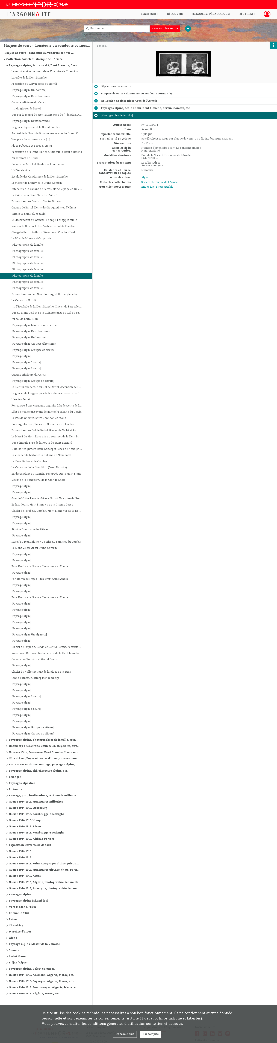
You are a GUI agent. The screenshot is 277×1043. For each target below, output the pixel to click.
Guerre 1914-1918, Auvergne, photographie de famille (44, 888)
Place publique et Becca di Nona (31, 146)
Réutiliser (247, 14)
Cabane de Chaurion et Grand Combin (35, 659)
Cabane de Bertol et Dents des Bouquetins (37, 164)
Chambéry (16, 925)
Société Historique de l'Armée (159, 182)
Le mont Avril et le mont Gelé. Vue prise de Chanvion (44, 71)
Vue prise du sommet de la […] (30, 139)
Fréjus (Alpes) (18, 962)
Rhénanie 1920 (19, 913)
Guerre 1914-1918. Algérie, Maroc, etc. (34, 993)
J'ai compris (151, 1034)
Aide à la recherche (99, 34)
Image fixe (148, 187)
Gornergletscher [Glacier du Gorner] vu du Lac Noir (43, 424)
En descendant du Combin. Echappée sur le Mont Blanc (46, 474)
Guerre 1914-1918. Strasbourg (28, 808)
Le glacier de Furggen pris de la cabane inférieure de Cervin (46, 393)
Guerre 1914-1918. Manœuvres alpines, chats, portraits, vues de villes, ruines (44, 870)
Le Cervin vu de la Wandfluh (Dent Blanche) (39, 467)
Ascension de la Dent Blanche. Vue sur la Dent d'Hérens (46, 152)
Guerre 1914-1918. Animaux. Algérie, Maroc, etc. (41, 975)
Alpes (144, 177)
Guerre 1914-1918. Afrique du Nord (31, 839)
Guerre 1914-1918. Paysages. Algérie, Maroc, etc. (41, 981)
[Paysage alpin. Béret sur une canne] (34, 325)
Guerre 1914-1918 (20, 851)
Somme (14, 950)
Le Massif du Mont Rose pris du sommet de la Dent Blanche (46, 436)
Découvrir (175, 14)
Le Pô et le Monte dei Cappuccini (31, 238)
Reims (13, 919)
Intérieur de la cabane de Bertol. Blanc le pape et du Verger (46, 189)
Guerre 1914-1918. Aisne (25, 826)
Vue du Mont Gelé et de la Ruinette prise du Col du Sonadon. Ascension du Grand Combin (46, 313)
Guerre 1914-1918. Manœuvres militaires (36, 802)
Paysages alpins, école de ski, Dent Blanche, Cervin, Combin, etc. (44, 65)
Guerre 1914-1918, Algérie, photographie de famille (43, 882)
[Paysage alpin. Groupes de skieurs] (33, 350)
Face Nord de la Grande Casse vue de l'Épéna (39, 566)
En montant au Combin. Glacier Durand (36, 201)
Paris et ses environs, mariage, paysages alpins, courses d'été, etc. (44, 764)
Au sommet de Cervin (25, 158)
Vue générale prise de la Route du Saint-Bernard (41, 443)
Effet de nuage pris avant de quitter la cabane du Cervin (46, 412)
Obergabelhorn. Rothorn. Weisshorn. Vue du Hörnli (43, 232)
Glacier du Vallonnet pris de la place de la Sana (41, 672)
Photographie (164, 187)
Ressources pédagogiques (211, 14)
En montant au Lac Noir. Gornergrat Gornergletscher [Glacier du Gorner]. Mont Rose (46, 294)
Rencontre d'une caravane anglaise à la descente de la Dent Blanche (46, 406)
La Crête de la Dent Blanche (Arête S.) (34, 195)
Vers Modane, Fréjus (23, 907)
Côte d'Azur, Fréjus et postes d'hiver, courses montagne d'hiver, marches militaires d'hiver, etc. (44, 758)
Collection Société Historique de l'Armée (34, 59)
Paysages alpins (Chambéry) (28, 901)
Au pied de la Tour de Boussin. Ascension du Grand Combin (46, 133)
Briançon (15, 777)
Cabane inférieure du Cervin (28, 102)
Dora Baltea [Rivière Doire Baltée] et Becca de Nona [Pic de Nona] (46, 449)
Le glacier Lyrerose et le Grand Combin (35, 127)
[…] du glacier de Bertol (26, 109)
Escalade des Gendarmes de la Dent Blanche (39, 177)
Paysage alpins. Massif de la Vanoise (34, 944)
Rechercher (149, 14)
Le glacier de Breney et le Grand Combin (36, 183)
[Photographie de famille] (27, 245)
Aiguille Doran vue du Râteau (30, 529)
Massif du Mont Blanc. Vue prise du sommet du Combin (46, 542)
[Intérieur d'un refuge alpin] (28, 214)
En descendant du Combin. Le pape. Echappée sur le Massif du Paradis (46, 220)
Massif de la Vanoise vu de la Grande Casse (38, 480)
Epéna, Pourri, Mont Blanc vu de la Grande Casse (42, 505)
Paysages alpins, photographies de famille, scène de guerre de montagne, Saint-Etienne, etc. (44, 740)
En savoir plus (125, 1034)
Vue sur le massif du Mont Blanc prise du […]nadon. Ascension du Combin (46, 115)
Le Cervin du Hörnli (23, 300)
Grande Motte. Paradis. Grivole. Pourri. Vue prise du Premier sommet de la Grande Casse (46, 498)
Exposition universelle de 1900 (30, 845)
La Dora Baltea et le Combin (29, 461)
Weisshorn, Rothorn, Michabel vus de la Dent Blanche (45, 653)
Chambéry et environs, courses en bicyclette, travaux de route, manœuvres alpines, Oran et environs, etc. (44, 746)
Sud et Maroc (17, 956)
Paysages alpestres (22, 783)
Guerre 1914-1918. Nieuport (27, 820)
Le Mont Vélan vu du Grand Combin (34, 548)
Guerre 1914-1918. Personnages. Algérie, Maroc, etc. (44, 987)
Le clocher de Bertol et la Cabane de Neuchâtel (41, 455)
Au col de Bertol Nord (25, 319)
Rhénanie (15, 789)
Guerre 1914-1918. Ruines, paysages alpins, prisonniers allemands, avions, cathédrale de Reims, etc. (44, 863)
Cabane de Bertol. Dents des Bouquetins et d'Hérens (43, 208)
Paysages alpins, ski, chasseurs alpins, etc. (38, 771)
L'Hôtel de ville (20, 170)
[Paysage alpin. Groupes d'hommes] (33, 344)
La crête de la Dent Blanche (29, 78)
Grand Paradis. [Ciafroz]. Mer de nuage (35, 678)
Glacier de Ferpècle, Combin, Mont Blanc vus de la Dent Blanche (46, 511)
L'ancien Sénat (20, 399)
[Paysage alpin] (21, 356)
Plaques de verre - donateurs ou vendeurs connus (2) (39, 53)
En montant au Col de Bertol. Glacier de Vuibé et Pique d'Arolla (46, 430)
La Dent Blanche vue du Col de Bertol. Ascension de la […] (46, 387)
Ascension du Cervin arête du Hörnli (34, 84)
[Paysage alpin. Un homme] (28, 90)
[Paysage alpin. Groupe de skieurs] (32, 381)
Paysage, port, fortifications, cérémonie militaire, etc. (44, 795)
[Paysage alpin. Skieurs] (26, 362)
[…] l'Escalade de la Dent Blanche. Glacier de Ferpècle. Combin (46, 307)
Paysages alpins (20, 894)
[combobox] (165, 28)
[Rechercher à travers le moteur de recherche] (118, 28)
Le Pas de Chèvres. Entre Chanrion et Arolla (38, 418)
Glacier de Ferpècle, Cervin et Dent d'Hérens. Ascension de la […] (46, 647)
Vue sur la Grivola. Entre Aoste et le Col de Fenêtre (43, 226)
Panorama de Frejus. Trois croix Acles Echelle (40, 579)
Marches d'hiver (20, 932)
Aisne (13, 938)
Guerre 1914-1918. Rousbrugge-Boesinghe (36, 814)
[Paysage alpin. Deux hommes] (30, 96)
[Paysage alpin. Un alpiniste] (29, 635)
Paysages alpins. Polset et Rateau (32, 969)
